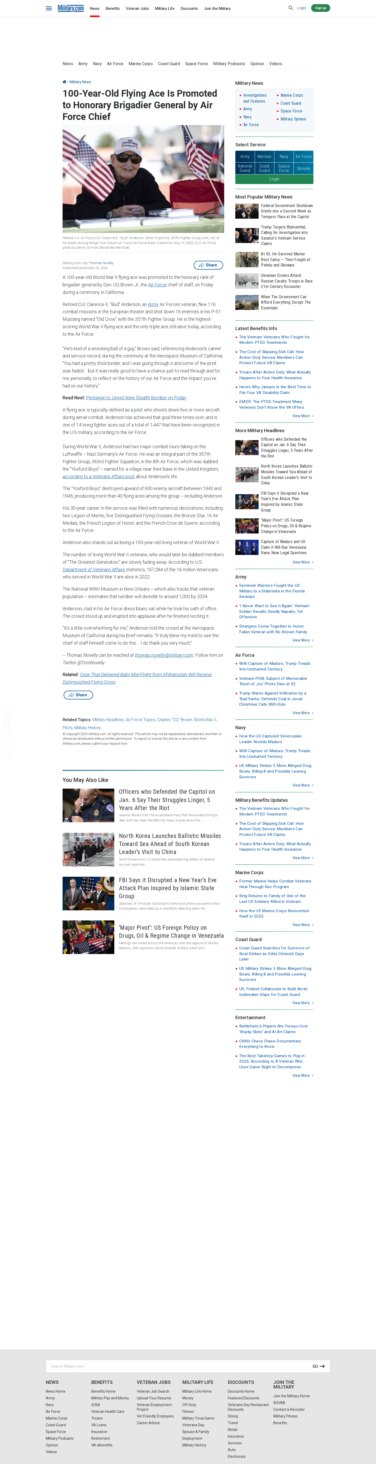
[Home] (64, 82)
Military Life (165, 8)
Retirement (100, 1438)
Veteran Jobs (137, 8)
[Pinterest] (6, 732)
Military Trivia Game (198, 1418)
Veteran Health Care (107, 1411)
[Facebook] (6, 711)
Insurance (99, 1432)
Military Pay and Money (110, 1398)
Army (83, 63)
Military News (80, 82)
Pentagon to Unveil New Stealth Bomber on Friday (136, 397)
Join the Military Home (291, 1396)
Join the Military (217, 8)
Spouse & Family (195, 1432)
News (95, 8)
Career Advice (148, 1423)
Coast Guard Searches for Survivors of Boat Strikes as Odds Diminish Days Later (274, 954)
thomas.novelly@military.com (164, 655)
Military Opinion (293, 119)
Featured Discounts (243, 1398)
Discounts (189, 8)
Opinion (257, 63)
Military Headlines (108, 719)
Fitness (188, 1411)
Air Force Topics (140, 719)
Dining (233, 1416)
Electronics (237, 1456)
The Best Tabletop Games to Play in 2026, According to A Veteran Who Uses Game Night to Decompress (272, 1061)
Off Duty (189, 1405)
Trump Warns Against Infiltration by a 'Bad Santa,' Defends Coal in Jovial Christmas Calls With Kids (272, 699)
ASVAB (279, 1403)
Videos (275, 63)
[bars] (49, 8)
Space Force (196, 63)
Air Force (115, 63)
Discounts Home (241, 1391)
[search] (291, 8)
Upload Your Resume (154, 1398)
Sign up (320, 8)
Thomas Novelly (100, 263)
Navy (97, 63)
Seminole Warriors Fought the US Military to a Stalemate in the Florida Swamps (272, 591)
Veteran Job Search (153, 1391)
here (124, 743)
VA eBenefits (101, 1445)
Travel (233, 1423)
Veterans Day (193, 1425)
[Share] (6, 753)
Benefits (113, 8)
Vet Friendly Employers (155, 1416)
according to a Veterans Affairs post (99, 476)
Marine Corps (141, 63)
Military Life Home (197, 1391)
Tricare (97, 1418)
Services (235, 1443)
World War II (205, 719)
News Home (55, 1391)
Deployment (192, 1438)
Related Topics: (77, 719)
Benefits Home (103, 1391)
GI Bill (95, 1405)
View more (301, 416)
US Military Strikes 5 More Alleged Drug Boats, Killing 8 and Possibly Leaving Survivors (275, 771)
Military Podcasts (229, 63)
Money (187, 1398)
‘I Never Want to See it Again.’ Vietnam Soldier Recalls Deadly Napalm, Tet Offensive (274, 611)
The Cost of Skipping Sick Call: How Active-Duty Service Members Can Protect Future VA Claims (271, 357)
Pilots (68, 727)
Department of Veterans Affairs (94, 569)
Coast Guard (169, 63)
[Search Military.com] (188, 1366)
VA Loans (99, 1425)
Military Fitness (285, 1416)
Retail (232, 1430)
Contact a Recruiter (289, 1409)
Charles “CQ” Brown (174, 719)
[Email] (6, 742)
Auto (232, 1450)
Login (301, 8)
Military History (87, 727)
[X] (6, 722)
